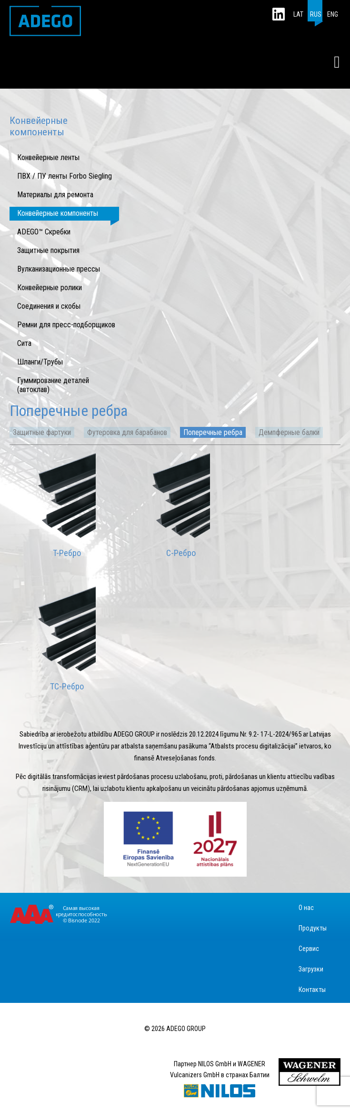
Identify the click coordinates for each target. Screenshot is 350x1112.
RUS (315, 14)
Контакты (312, 989)
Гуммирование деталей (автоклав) (53, 385)
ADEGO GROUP (45, 21)
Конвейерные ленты (48, 157)
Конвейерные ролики (49, 287)
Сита (24, 343)
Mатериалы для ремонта (55, 194)
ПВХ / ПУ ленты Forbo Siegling (64, 176)
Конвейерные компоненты (57, 213)
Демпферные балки (289, 432)
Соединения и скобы (48, 306)
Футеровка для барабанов (127, 432)
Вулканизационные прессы (58, 268)
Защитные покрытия (48, 250)
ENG (332, 14)
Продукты (313, 928)
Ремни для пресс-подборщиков (66, 324)
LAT (298, 14)
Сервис (309, 948)
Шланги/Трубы (40, 361)
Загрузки (311, 969)
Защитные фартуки (42, 432)
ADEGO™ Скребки (43, 231)
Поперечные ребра (212, 432)
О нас (306, 907)
